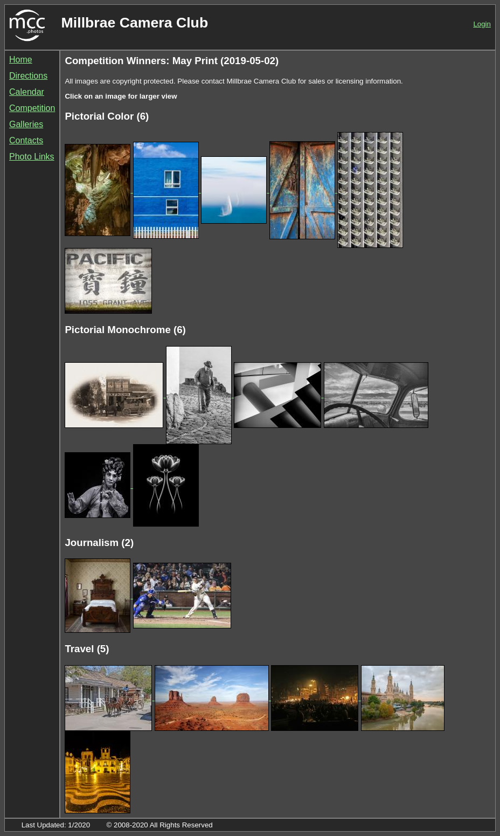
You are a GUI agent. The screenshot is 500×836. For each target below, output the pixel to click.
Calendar (26, 91)
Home (20, 59)
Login (482, 24)
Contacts (26, 140)
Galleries (26, 124)
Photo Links (31, 156)
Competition (32, 108)
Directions (28, 75)
